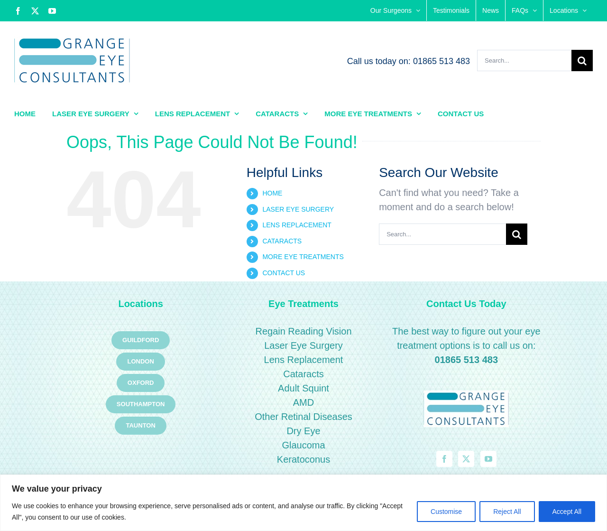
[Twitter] (466, 459)
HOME (272, 193)
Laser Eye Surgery (303, 345)
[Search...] (524, 60)
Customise (446, 511)
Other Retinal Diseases (303, 416)
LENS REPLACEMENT (296, 225)
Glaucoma (303, 445)
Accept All (566, 511)
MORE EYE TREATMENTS (302, 257)
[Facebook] (444, 459)
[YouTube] (488, 459)
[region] (303, 503)
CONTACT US (283, 273)
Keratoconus (303, 459)
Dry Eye (303, 431)
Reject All (507, 511)
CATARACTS (282, 241)
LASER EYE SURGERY (298, 209)
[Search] (582, 60)
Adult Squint (303, 388)
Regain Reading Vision (303, 331)
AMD (303, 402)
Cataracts (303, 374)
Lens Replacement (303, 359)
